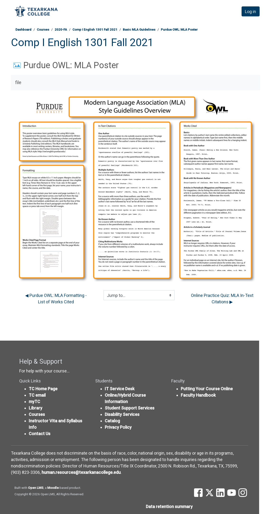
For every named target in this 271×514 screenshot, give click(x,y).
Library (35, 407)
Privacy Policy (118, 427)
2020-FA (61, 29)
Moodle (53, 488)
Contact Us (39, 433)
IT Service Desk (119, 388)
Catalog (112, 420)
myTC (34, 401)
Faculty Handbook (198, 395)
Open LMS (35, 488)
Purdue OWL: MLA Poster (179, 29)
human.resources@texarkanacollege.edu (81, 472)
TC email (37, 395)
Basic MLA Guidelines (139, 29)
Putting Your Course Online (207, 388)
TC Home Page (43, 388)
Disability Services (122, 414)
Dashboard (23, 29)
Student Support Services (129, 407)
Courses (43, 29)
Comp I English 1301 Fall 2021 (94, 29)
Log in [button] (250, 11)
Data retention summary (169, 506)
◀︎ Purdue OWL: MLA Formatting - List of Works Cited (56, 298)
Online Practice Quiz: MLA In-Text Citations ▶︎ (222, 298)
